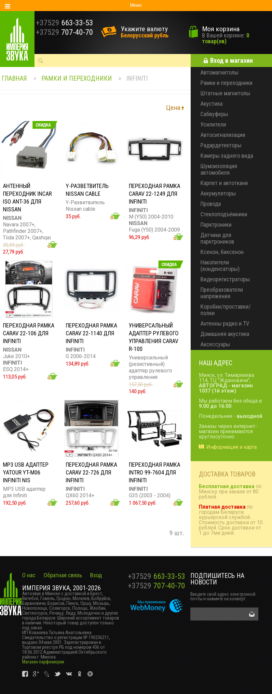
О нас (28, 575)
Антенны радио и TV (224, 323)
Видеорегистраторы (225, 279)
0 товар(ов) (225, 38)
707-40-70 (156, 585)
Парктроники (216, 224)
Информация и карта (231, 447)
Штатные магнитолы (225, 93)
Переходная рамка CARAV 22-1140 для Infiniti (91, 333)
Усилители (213, 124)
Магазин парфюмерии (43, 661)
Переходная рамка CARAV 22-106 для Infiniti (28, 333)
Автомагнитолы (219, 72)
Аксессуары (215, 344)
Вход (96, 575)
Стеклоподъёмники (223, 214)
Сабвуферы (214, 114)
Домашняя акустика (224, 333)
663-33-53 (156, 576)
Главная (14, 78)
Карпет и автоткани (224, 183)
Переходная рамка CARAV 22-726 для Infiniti (91, 472)
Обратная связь (63, 575)
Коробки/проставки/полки (225, 309)
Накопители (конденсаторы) (220, 265)
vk (25, 674)
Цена (173, 108)
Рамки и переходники (76, 78)
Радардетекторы (220, 145)
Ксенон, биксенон (222, 251)
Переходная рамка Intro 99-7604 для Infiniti (154, 472)
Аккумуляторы (218, 193)
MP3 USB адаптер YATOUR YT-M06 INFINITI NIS (25, 472)
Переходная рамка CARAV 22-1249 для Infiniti (154, 193)
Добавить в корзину (52, 244)
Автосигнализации (222, 134)
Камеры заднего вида (226, 155)
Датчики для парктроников (217, 238)
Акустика (211, 103)
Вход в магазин (231, 60)
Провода (210, 203)
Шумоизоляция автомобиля (218, 169)
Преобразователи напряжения (221, 293)
